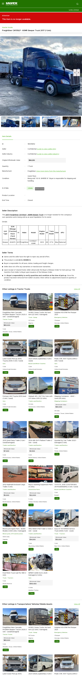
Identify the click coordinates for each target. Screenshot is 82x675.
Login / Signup (74, 10)
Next (78, 72)
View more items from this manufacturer (51, 171)
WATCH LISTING (39, 188)
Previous (75, 72)
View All (77, 289)
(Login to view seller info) (46, 149)
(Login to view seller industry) (48, 154)
